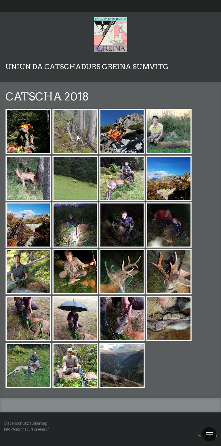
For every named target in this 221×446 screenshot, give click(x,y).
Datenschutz (16, 423)
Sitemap (39, 423)
